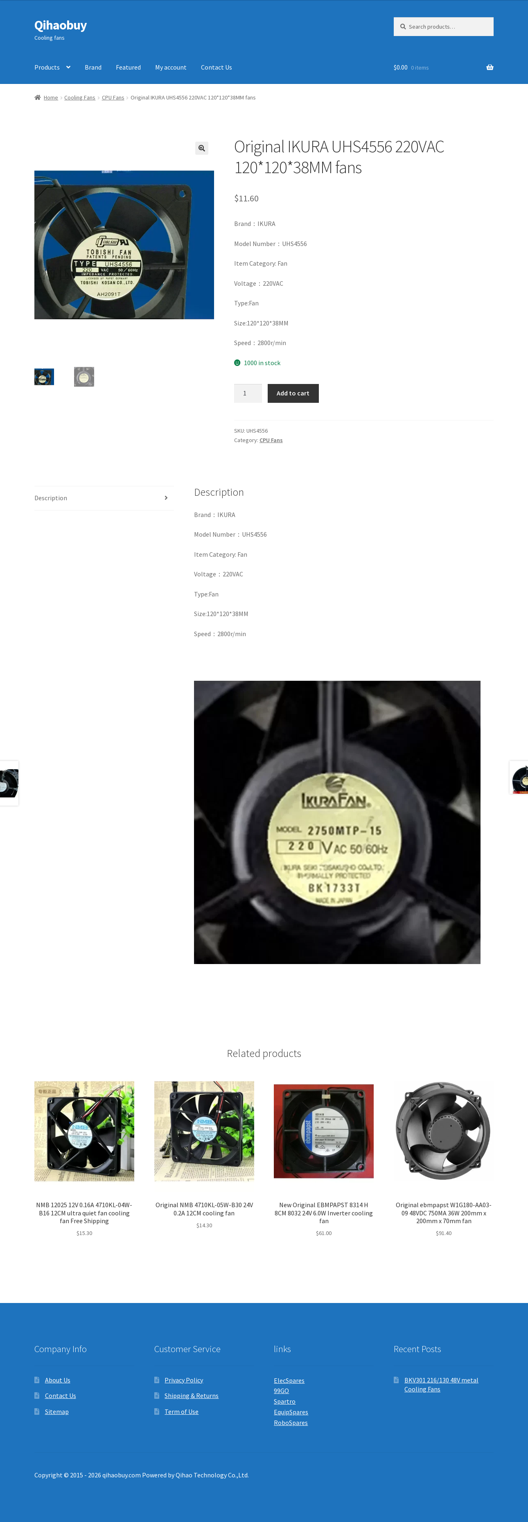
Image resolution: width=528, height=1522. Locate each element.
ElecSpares (289, 1380)
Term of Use (182, 1411)
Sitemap (57, 1411)
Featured (128, 67)
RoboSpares (291, 1422)
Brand (93, 67)
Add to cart (293, 393)
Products (47, 67)
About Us (57, 1380)
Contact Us (216, 67)
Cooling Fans (79, 97)
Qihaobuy (60, 25)
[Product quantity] (248, 393)
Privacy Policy (184, 1380)
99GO (281, 1391)
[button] (201, 148)
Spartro (285, 1401)
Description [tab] (50, 498)
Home (51, 97)
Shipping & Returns (192, 1395)
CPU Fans (113, 97)
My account (171, 67)
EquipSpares (291, 1412)
